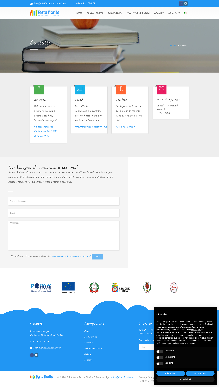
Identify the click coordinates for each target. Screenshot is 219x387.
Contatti (174, 13)
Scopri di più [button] (185, 379)
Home (79, 13)
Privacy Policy (146, 377)
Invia (97, 256)
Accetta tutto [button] (200, 373)
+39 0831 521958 (85, 4)
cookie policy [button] (196, 330)
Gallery (159, 13)
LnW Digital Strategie (121, 378)
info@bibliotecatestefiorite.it (50, 4)
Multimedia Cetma (138, 13)
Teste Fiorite (95, 13)
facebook (181, 3)
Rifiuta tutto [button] (170, 373)
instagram (185, 3)
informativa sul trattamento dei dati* (71, 257)
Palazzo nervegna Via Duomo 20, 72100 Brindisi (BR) (45, 131)
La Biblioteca (90, 337)
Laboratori (115, 13)
